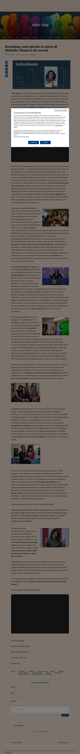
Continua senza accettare (61, 110)
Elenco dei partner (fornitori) (21, 136)
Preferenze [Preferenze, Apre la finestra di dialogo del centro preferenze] (33, 142)
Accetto (45, 142)
